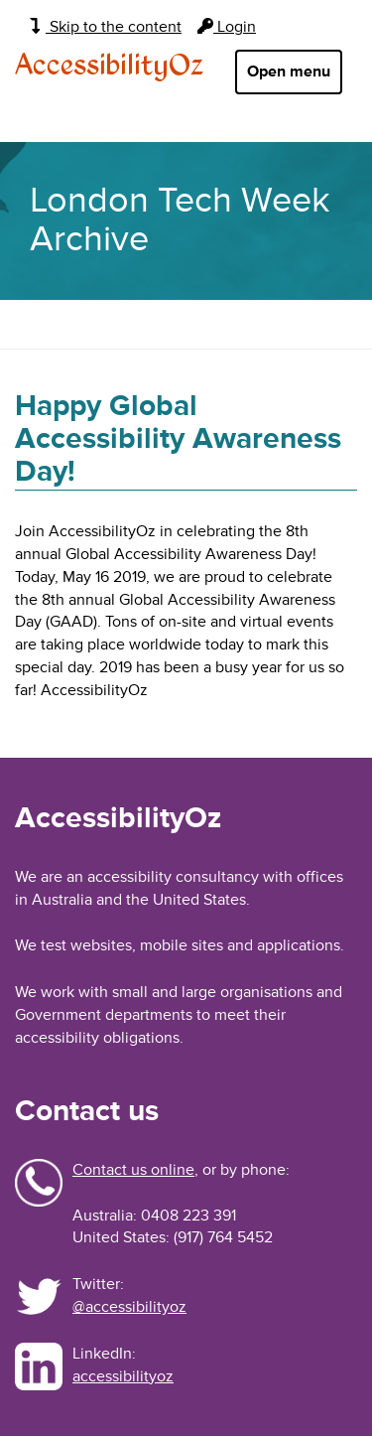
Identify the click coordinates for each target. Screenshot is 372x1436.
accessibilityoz (123, 1376)
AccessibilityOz (109, 66)
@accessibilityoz (129, 1307)
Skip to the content (106, 27)
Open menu (288, 71)
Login (226, 27)
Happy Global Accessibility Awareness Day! (178, 438)
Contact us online (133, 1170)
